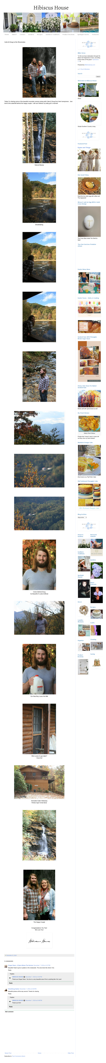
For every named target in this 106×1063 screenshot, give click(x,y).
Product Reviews (68, 34)
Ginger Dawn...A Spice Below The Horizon (20, 965)
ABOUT (14, 34)
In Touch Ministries (84, 69)
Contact (22, 34)
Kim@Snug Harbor (13, 989)
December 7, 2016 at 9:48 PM (33, 1000)
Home (7, 34)
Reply (9, 970)
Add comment (9, 1011)
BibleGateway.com (90, 65)
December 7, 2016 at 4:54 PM (33, 977)
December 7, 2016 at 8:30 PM (28, 989)
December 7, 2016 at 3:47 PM (42, 965)
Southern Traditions (53, 34)
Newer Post (8, 1053)
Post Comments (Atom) (18, 1056)
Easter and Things (84, 147)
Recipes (40, 34)
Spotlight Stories (83, 34)
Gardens (31, 34)
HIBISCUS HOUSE (17, 977)
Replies (12, 974)
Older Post (71, 1053)
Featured (95, 34)
